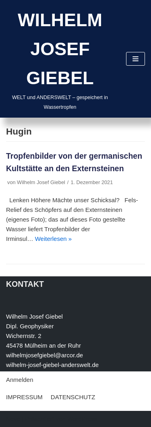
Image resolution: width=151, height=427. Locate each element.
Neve (13, 418)
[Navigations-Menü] (135, 59)
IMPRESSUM (24, 397)
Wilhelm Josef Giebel (41, 182)
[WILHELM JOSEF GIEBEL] (60, 59)
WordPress (82, 418)
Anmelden (19, 379)
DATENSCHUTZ (73, 397)
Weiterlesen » (53, 238)
